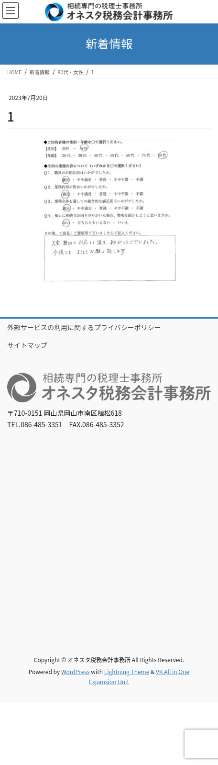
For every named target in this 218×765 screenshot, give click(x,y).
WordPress (75, 671)
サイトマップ (27, 345)
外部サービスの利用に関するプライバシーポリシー (84, 327)
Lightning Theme (127, 671)
